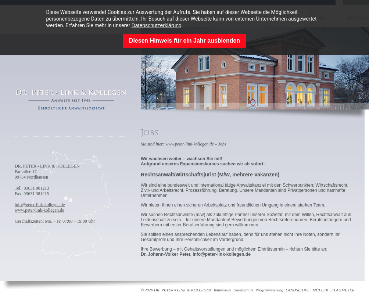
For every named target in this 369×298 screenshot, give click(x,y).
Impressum (222, 290)
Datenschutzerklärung (157, 25)
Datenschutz (243, 290)
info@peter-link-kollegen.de (40, 204)
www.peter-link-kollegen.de (39, 210)
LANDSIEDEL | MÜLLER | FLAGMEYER (320, 290)
